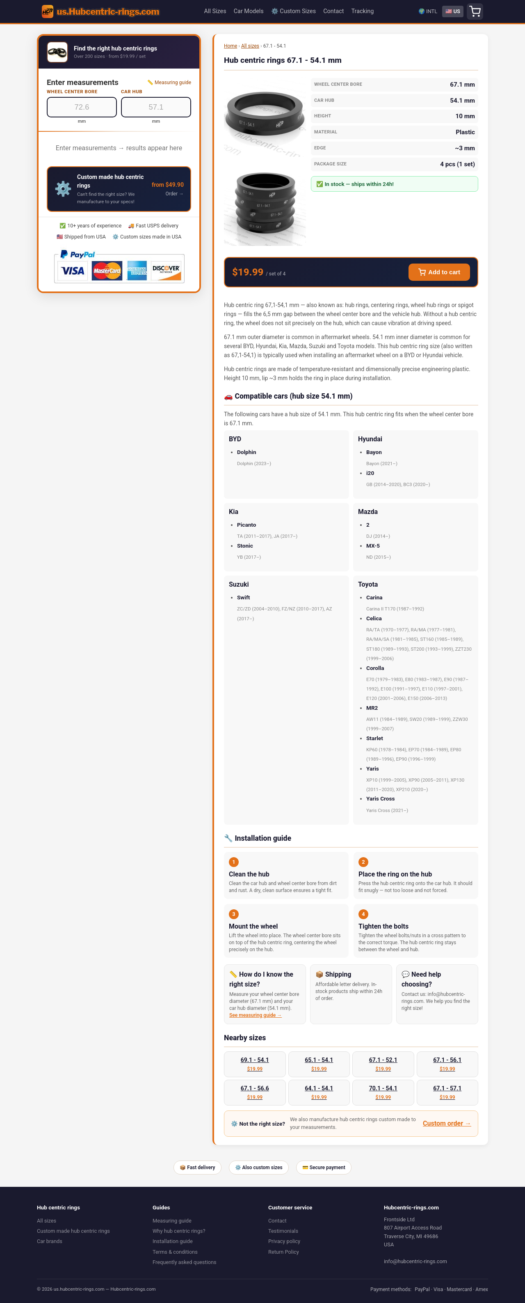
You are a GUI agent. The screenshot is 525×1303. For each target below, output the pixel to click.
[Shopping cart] (475, 11)
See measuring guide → (255, 1015)
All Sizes (215, 11)
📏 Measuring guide (169, 82)
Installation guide (173, 1241)
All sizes (250, 46)
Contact (333, 11)
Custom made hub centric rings (73, 1231)
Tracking (362, 11)
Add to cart (439, 272)
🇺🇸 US (452, 11)
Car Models (249, 11)
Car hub (131, 91)
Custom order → (447, 1123)
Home (230, 46)
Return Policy (283, 1252)
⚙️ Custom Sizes (293, 11)
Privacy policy (284, 1241)
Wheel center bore (72, 91)
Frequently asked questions (185, 1262)
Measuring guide (172, 1221)
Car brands (49, 1241)
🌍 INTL (428, 11)
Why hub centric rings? (179, 1231)
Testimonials (283, 1231)
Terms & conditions (175, 1252)
